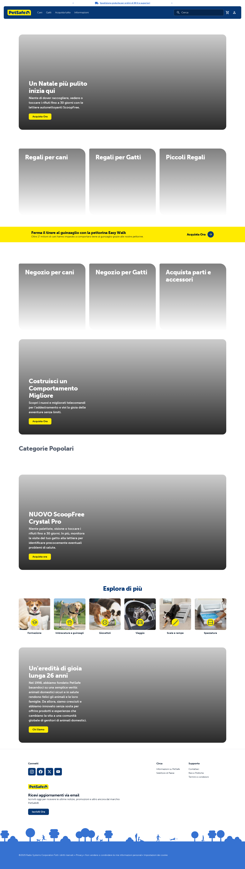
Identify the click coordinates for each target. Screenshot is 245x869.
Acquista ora (39, 556)
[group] (200, 234)
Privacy (79, 855)
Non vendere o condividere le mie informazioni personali (113, 855)
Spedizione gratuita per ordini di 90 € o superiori (125, 3)
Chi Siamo (38, 729)
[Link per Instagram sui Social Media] (32, 771)
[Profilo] (234, 12)
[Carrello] (227, 12)
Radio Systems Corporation (40, 855)
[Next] (172, 3)
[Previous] (73, 3)
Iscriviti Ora (38, 811)
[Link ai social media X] (49, 771)
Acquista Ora (40, 116)
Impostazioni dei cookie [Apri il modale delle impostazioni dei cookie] (156, 855)
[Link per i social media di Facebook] (40, 771)
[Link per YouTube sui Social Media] (58, 771)
